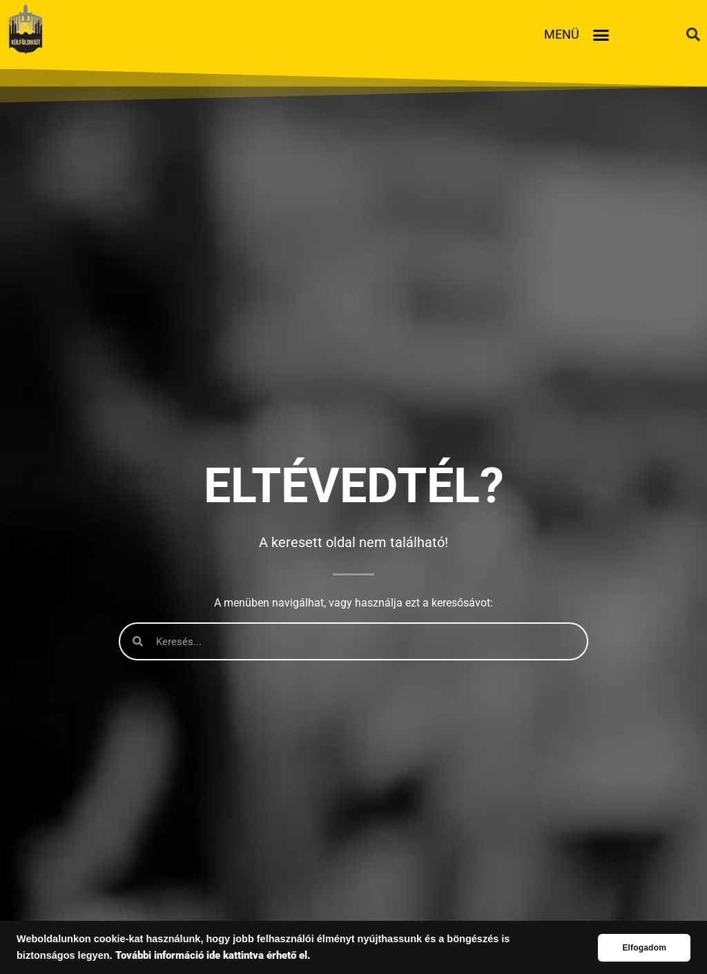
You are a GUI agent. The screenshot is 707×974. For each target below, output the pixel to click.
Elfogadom (644, 948)
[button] (601, 34)
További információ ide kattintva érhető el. (213, 956)
